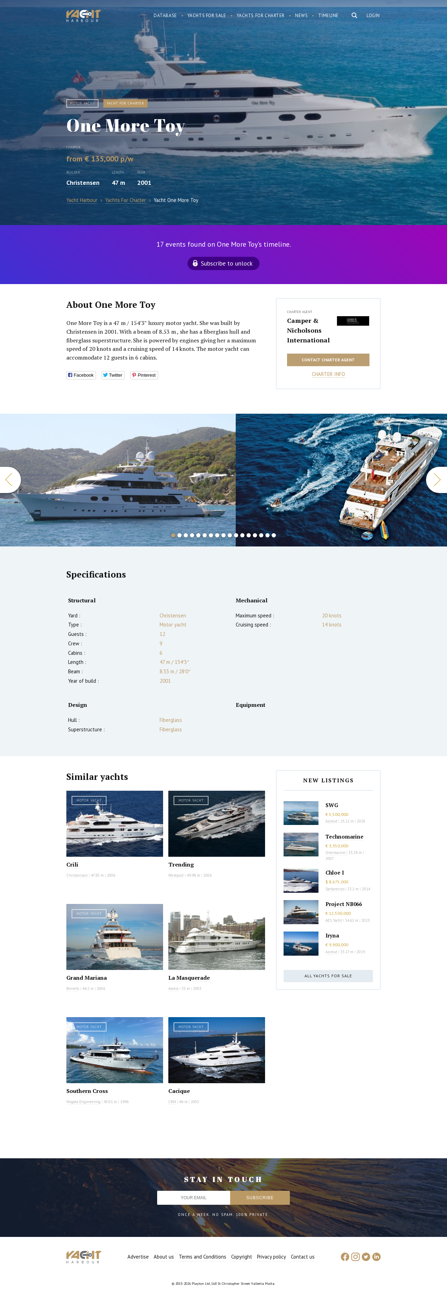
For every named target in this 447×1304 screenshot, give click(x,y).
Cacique (179, 1091)
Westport (176, 875)
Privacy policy (271, 1256)
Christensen (83, 183)
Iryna (332, 935)
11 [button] (236, 535)
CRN (172, 1101)
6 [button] (205, 535)
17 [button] (274, 535)
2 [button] (179, 535)
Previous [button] (10, 480)
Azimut (331, 821)
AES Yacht (333, 920)
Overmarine (335, 852)
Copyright (241, 1256)
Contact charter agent (328, 359)
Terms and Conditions (202, 1256)
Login (373, 16)
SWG (331, 805)
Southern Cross (87, 1091)
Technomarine (344, 836)
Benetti (72, 988)
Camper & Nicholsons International (308, 330)
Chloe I (334, 872)
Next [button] (436, 480)
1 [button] (173, 535)
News (301, 16)
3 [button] (186, 535)
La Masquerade (189, 977)
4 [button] (192, 535)
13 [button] (249, 535)
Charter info (328, 374)
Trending (181, 864)
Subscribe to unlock (226, 263)
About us (164, 1256)
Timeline (328, 16)
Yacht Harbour (83, 17)
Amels (173, 988)
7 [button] (211, 535)
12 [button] (242, 535)
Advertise (138, 1256)
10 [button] (230, 535)
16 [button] (267, 535)
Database (165, 16)
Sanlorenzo (334, 888)
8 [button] (217, 535)
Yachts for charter (261, 16)
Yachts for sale (207, 16)
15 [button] (261, 535)
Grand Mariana (86, 977)
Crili (72, 864)
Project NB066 (343, 903)
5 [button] (198, 535)
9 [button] (223, 535)
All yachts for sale (328, 975)
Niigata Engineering (83, 1101)
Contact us (303, 1256)
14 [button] (255, 535)
